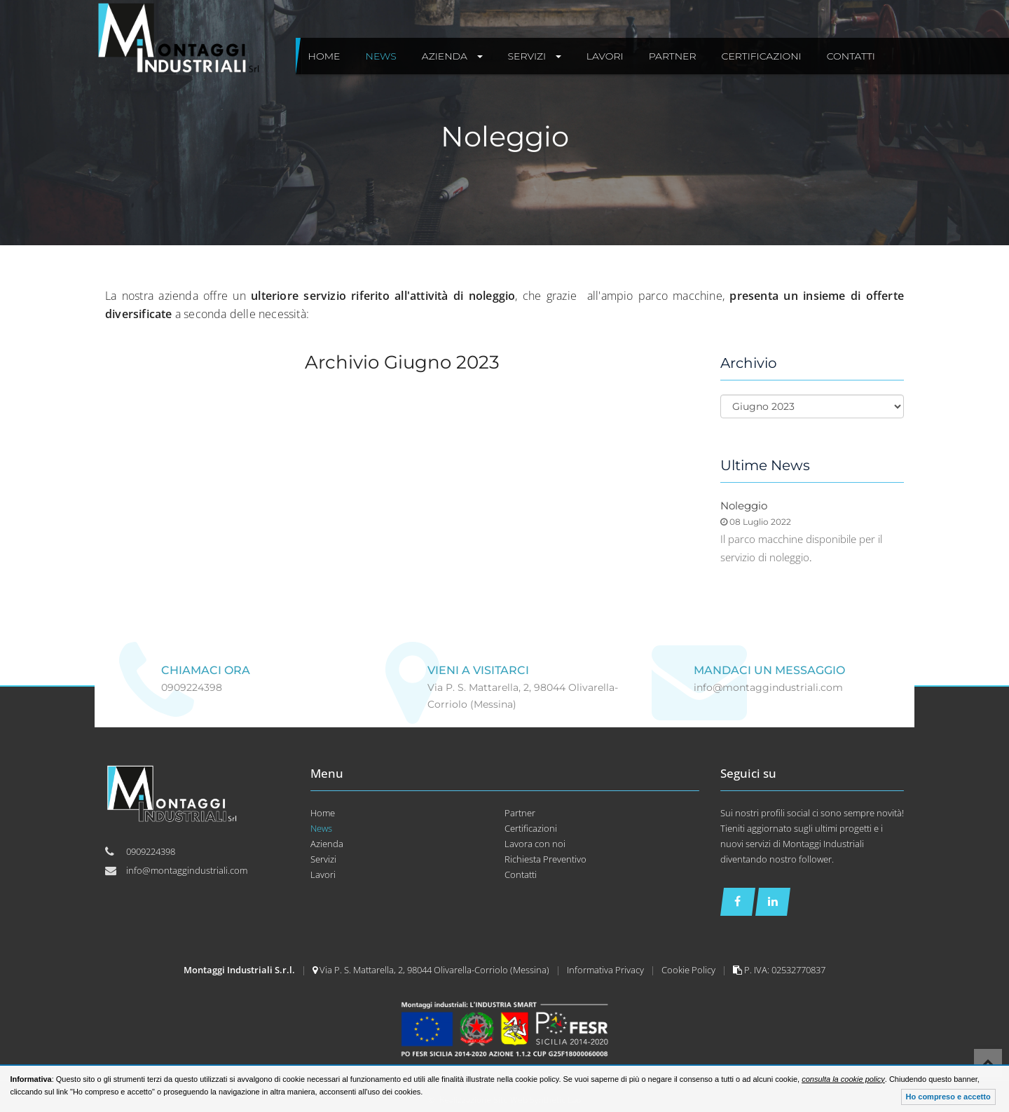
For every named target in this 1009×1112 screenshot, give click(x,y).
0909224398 (191, 687)
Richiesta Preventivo (545, 859)
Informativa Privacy (606, 969)
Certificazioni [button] (762, 56)
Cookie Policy (689, 969)
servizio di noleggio (764, 557)
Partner (519, 812)
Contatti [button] (851, 56)
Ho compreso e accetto (948, 1096)
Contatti (520, 874)
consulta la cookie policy (843, 1079)
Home (322, 812)
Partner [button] (672, 56)
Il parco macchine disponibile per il (801, 539)
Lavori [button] (605, 56)
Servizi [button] (534, 56)
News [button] (381, 56)
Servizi (323, 859)
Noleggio (743, 505)
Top (988, 1063)
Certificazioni (530, 828)
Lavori (323, 874)
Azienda (326, 843)
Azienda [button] (452, 56)
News (321, 828)
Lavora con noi (534, 843)
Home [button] (324, 56)
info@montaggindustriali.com (768, 687)
